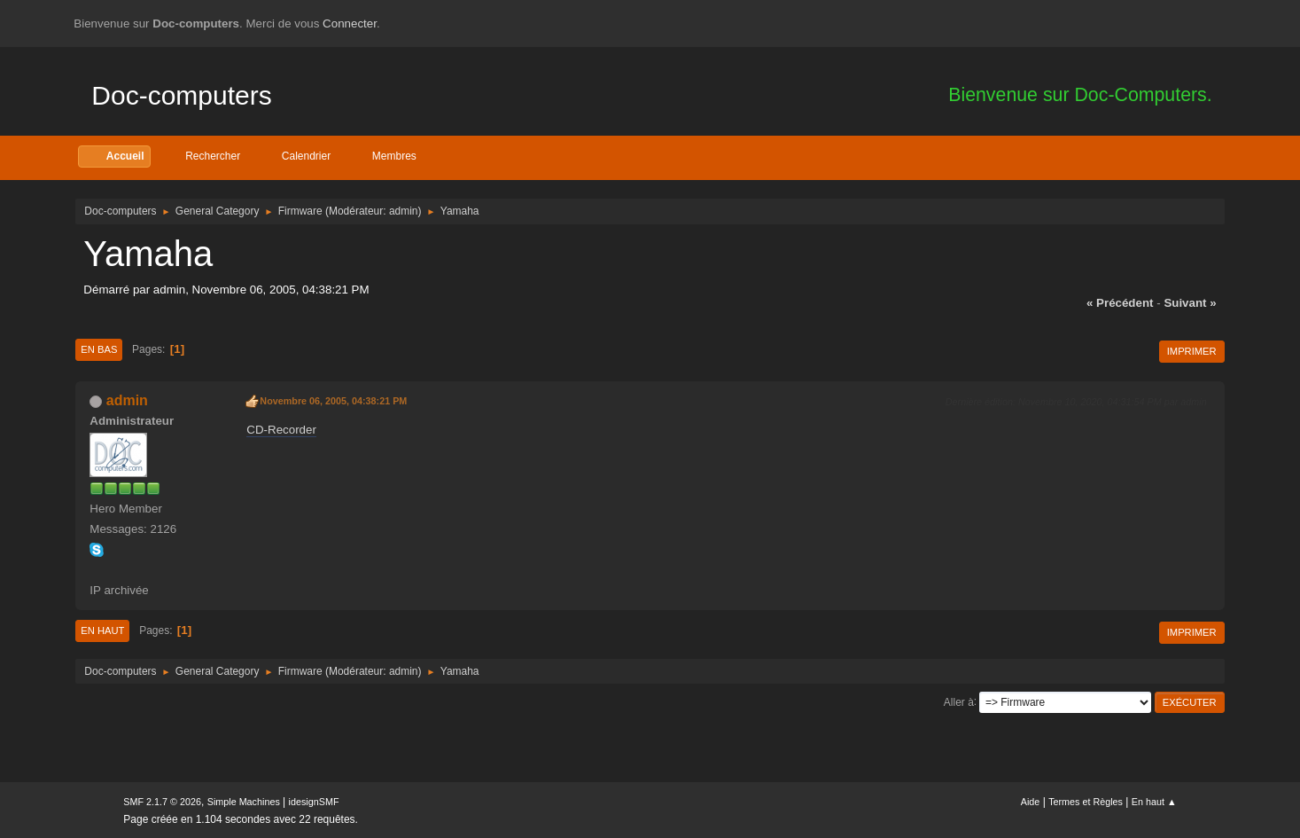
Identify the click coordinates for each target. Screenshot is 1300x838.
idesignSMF (314, 801)
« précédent (1120, 302)
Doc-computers (181, 95)
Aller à (959, 701)
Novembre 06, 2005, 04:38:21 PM (333, 401)
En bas (99, 349)
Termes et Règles (1085, 801)
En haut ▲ (1154, 801)
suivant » (1190, 302)
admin (403, 211)
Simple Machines (243, 801)
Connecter (350, 23)
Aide (1030, 801)
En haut (102, 630)
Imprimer (1192, 351)
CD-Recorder (281, 429)
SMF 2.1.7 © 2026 (162, 801)
